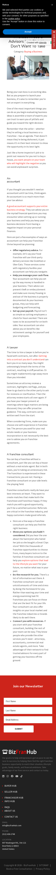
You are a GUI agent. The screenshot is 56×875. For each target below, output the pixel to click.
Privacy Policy (43, 868)
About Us (9, 810)
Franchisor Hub (13, 797)
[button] (52, 4)
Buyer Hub (10, 785)
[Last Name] (28, 710)
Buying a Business (33, 51)
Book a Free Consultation (19, 868)
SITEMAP (44, 865)
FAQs (7, 807)
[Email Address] (28, 719)
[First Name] (28, 701)
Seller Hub (10, 791)
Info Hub (9, 801)
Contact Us (11, 816)
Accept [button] (28, 32)
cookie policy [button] (14, 18)
